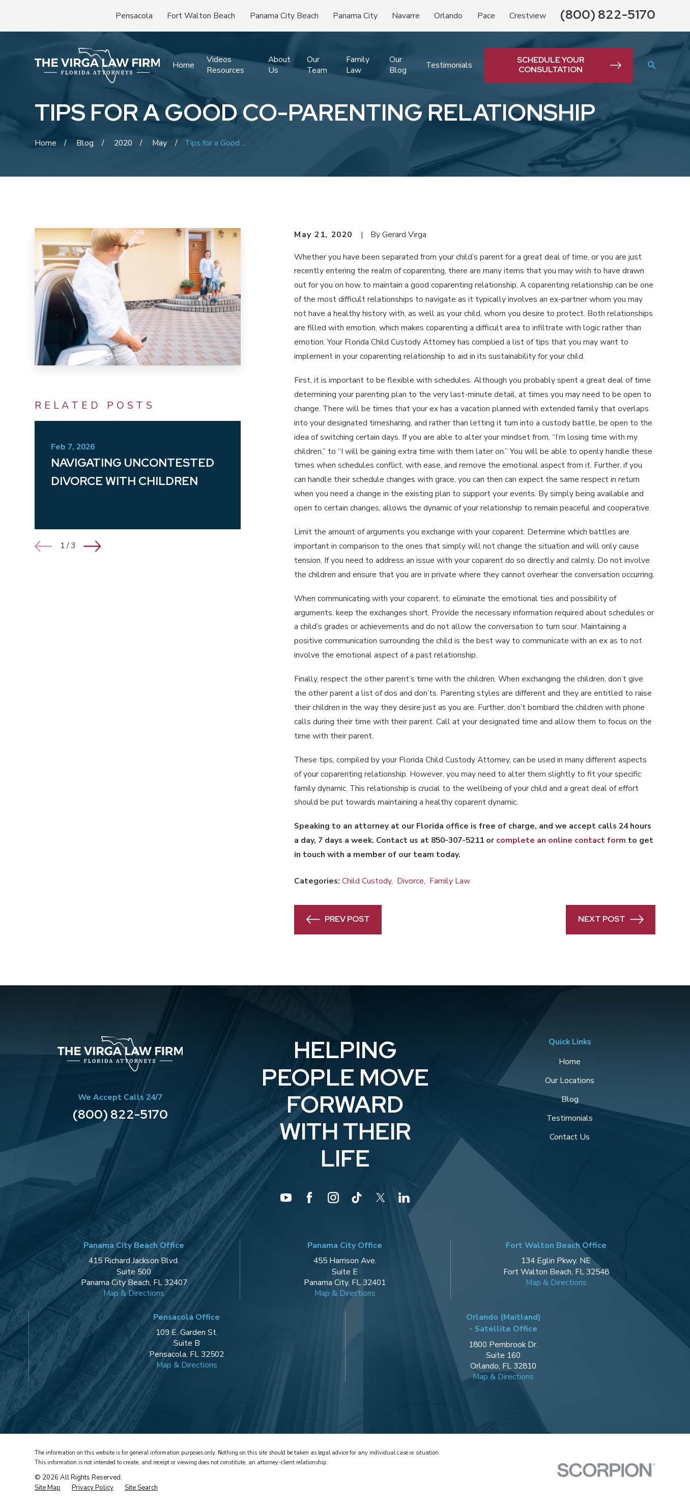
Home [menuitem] (183, 65)
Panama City (355, 15)
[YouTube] (286, 1197)
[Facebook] (309, 1197)
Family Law (449, 881)
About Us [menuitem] (279, 65)
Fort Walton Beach (201, 15)
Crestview (527, 15)
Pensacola (134, 15)
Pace (486, 15)
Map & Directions (133, 1293)
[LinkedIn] (404, 1197)
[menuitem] (48, 1488)
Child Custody (366, 881)
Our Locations (569, 1080)
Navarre (406, 15)
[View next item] (92, 546)
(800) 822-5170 (607, 14)
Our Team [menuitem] (317, 65)
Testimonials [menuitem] (449, 65)
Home (570, 1061)
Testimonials (570, 1118)
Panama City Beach (284, 15)
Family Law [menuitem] (357, 65)
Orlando (448, 15)
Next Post (611, 919)
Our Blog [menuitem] (398, 65)
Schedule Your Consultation (569, 64)
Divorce (410, 881)
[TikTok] (356, 1197)
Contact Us (570, 1137)
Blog (570, 1099)
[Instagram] (333, 1197)
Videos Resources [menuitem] (225, 65)
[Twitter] (380, 1197)
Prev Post (338, 919)
